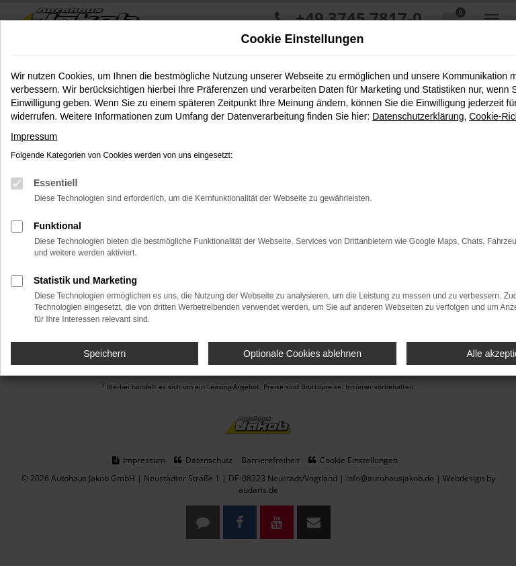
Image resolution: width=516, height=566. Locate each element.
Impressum (34, 136)
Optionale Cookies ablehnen (302, 353)
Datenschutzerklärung (418, 116)
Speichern (104, 353)
